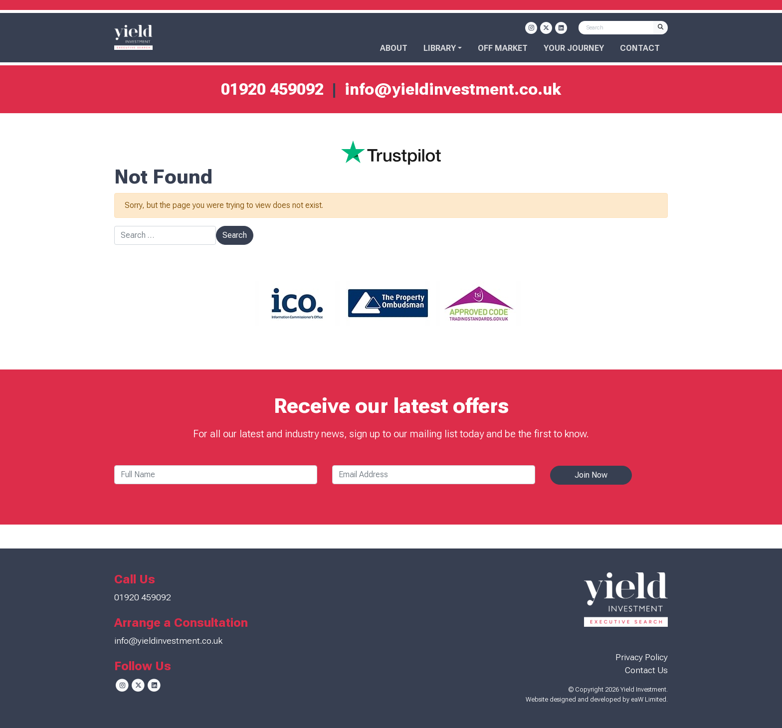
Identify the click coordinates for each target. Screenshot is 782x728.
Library (439, 48)
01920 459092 (272, 89)
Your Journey (574, 48)
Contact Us (646, 670)
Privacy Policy (641, 657)
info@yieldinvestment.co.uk (453, 89)
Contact (640, 48)
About (393, 48)
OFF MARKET (503, 48)
